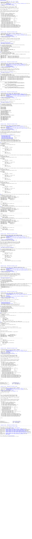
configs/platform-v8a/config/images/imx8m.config (7, 161)
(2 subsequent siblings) (9, 323)
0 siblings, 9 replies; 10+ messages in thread (7, 5)
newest (16, 509)
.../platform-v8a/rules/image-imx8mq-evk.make (7, 165)
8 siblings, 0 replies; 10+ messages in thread (7, 79)
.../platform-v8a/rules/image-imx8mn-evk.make (7, 362)
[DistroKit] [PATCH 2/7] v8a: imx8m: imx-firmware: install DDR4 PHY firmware (16, 41)
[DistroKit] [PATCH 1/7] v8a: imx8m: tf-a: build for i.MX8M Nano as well (16, 76)
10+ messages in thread (14, 73)
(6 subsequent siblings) (9, 78)
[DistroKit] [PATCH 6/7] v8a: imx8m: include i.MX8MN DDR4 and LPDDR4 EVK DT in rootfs (18, 284)
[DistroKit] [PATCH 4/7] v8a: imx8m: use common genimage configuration (16, 114)
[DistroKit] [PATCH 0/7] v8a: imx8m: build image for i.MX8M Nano (14, 40)
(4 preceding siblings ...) (9, 320)
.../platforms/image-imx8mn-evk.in (5, 361)
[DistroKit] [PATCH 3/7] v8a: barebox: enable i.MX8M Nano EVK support (15, 151)
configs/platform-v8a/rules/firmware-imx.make (7, 51)
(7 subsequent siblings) (9, 42)
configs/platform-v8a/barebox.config (5, 121)
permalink (13, 43)
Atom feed (18, 1)
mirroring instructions (11, 520)
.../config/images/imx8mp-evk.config (5, 162)
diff (0, 53)
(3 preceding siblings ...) (9, 282)
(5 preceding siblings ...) (9, 351)
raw (16, 43)
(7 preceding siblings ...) (9, 464)
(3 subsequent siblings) (9, 285)
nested (9, 73)
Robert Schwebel (8, 354)
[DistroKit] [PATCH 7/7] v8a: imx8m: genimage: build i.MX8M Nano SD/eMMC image (17, 322)
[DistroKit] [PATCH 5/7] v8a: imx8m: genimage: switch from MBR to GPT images (16, 321)
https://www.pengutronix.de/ (16, 457)
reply (5, 73)
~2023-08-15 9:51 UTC (12, 509)
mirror (15, 1)
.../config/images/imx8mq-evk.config (5, 163)
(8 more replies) (8, 4)
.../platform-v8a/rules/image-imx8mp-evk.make (7, 164)
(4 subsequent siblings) (9, 153)
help (10, 1)
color (12, 1)
